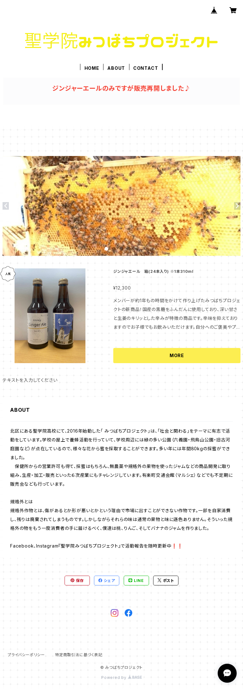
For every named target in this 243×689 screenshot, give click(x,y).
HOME (91, 68)
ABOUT (116, 68)
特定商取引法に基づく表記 (79, 654)
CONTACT (145, 68)
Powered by (121, 677)
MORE (177, 355)
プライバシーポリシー (26, 654)
